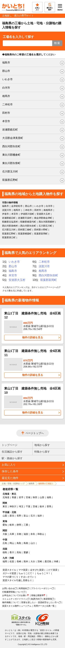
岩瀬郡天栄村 (25, 218)
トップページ (9, 444)
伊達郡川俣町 (27, 214)
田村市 (6, 112)
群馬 (49, 506)
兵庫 (12, 534)
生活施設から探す (12, 451)
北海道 (6, 497)
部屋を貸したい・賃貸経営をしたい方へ (40, 602)
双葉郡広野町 (10, 179)
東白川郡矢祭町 (11, 163)
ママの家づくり (10, 577)
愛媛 (26, 552)
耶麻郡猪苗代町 (28, 221)
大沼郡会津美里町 (12, 137)
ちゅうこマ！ (43, 573)
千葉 (28, 506)
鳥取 (19, 543)
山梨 (5, 515)
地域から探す (42, 444)
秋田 (35, 497)
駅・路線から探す (12, 458)
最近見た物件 (10, 477)
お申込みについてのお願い (14, 595)
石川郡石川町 (45, 225)
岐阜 (12, 524)
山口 (33, 543)
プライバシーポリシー (41, 588)
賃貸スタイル (9, 570)
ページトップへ (34, 433)
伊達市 (5, 214)
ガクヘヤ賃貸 (9, 573)
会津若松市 (17, 206)
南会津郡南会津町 (43, 218)
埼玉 (21, 506)
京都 (19, 534)
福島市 (6, 62)
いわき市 (7, 79)
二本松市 (7, 104)
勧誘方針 (35, 599)
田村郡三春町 (25, 229)
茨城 (35, 506)
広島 (5, 543)
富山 (26, 515)
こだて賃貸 (51, 570)
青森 (14, 497)
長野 (19, 515)
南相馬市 (48, 210)
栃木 (42, 506)
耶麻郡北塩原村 (10, 221)
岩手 (21, 497)
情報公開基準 (37, 595)
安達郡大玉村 (43, 214)
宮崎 (39, 561)
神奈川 (13, 506)
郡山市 (6, 70)
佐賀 (12, 561)
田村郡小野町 (41, 229)
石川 (33, 515)
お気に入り (9, 464)
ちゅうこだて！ (26, 573)
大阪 (5, 534)
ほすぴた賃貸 (37, 570)
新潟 (12, 515)
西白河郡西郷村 (46, 221)
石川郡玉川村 (10, 171)
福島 (49, 497)
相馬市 (6, 95)
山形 (42, 497)
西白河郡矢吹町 (11, 146)
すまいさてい (27, 577)
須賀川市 (6, 210)
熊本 (26, 561)
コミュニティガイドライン (14, 599)
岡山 (12, 543)
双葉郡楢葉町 (25, 233)
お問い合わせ (8, 588)
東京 (5, 506)
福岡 (5, 561)
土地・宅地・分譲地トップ (13, 483)
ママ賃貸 (23, 570)
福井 (39, 515)
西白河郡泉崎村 (10, 225)
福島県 (31, 483)
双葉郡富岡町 (41, 233)
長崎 (19, 561)
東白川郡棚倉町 (11, 154)
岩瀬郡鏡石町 (10, 129)
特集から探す (42, 451)
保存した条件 (10, 471)
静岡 (19, 524)
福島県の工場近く (46, 483)
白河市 (6, 87)
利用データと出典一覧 (44, 606)
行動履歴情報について (12, 592)
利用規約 (23, 588)
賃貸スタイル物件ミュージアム (16, 606)
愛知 (5, 524)
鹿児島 (48, 561)
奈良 (33, 534)
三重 (26, 524)
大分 (33, 561)
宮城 (28, 497)
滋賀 (26, 534)
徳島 (5, 552)
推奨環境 (48, 599)
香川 (12, 552)
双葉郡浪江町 (9, 237)
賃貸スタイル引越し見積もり (17, 580)
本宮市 (6, 121)
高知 (19, 552)
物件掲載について (10, 602)
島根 (26, 543)
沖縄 (56, 561)
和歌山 (40, 534)
